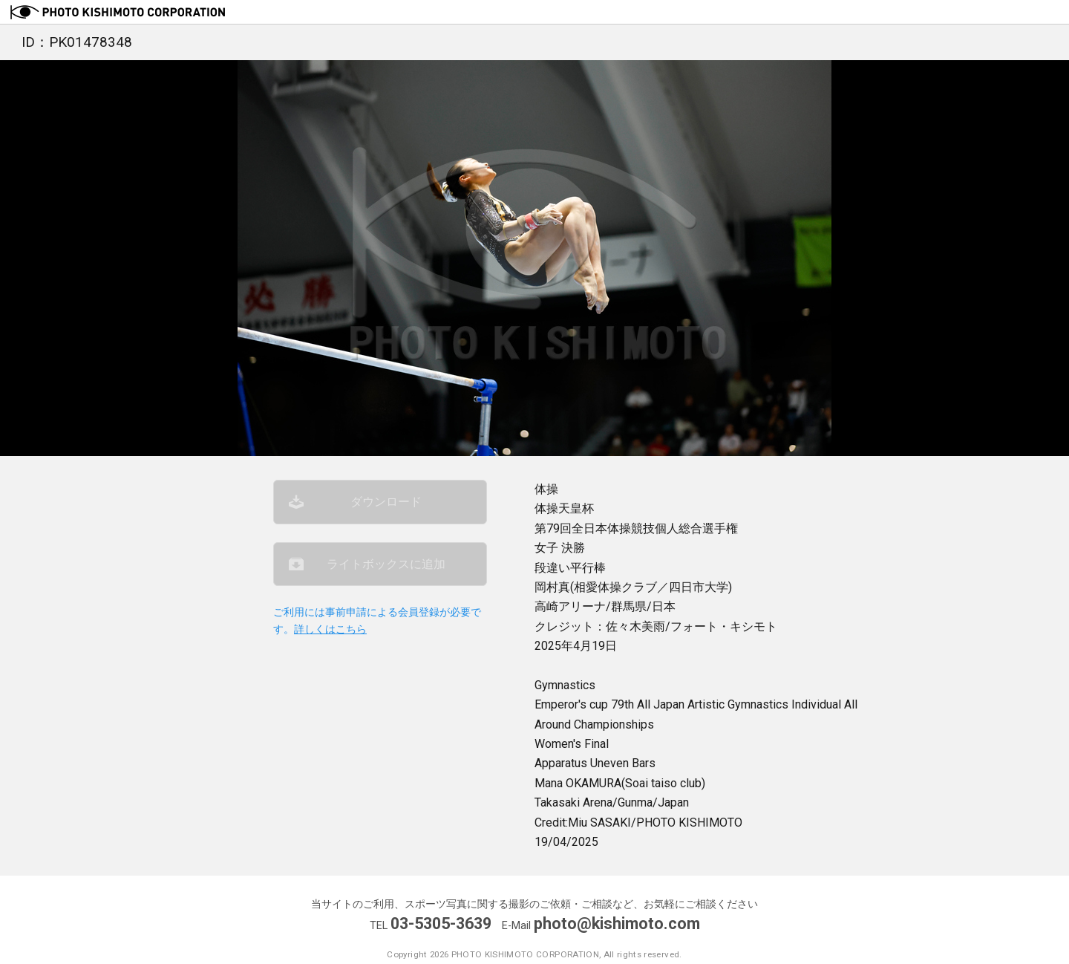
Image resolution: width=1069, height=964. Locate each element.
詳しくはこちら (330, 629)
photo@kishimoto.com (617, 923)
